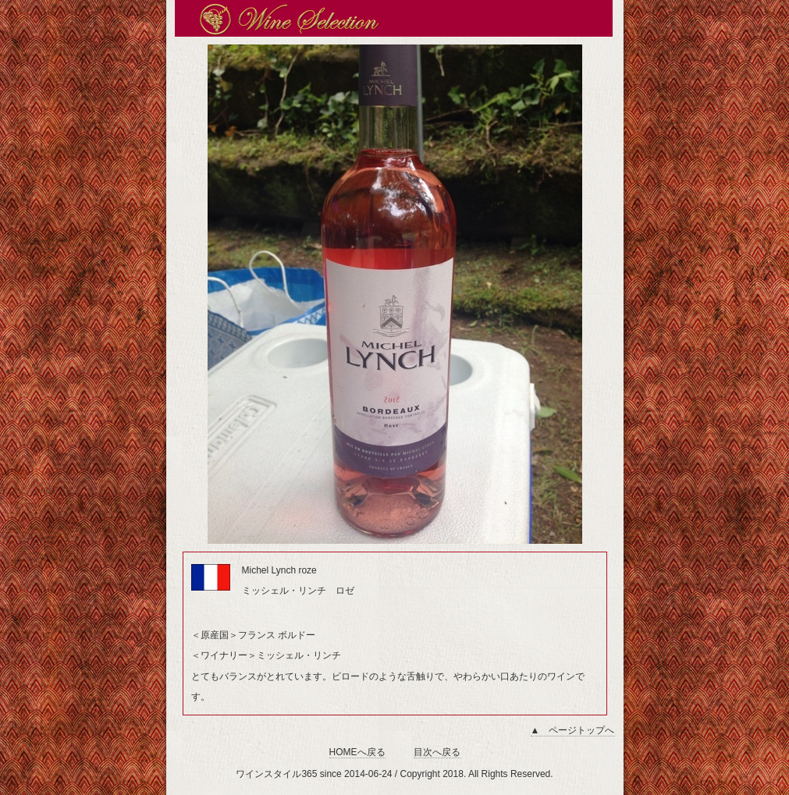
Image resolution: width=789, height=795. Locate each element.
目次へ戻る (437, 752)
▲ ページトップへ (573, 730)
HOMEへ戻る (357, 752)
